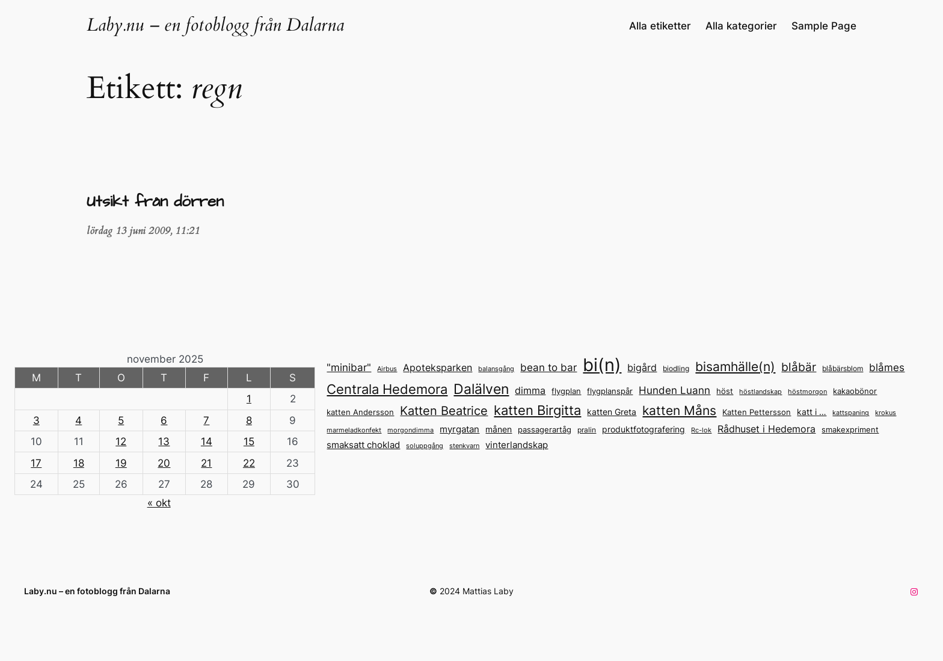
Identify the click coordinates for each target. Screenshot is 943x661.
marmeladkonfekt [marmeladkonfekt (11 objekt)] (354, 430)
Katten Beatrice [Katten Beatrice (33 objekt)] (444, 411)
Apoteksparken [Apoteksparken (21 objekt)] (437, 367)
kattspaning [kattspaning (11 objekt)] (850, 413)
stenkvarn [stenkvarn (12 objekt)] (464, 445)
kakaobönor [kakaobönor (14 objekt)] (855, 391)
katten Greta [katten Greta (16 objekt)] (611, 412)
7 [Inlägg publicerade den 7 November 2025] (206, 420)
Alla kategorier (741, 26)
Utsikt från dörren (155, 202)
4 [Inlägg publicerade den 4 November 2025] (78, 420)
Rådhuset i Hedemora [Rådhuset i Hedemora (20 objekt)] (766, 429)
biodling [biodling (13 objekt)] (676, 368)
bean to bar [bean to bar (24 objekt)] (548, 367)
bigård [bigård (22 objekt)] (642, 367)
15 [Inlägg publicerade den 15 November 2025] (249, 441)
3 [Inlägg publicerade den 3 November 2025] (36, 420)
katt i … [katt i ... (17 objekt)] (811, 412)
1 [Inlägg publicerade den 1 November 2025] (249, 399)
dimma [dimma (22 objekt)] (530, 390)
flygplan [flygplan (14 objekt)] (566, 391)
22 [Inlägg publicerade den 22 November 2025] (249, 463)
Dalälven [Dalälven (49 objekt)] (481, 389)
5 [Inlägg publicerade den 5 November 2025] (121, 420)
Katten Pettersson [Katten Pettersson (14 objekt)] (756, 412)
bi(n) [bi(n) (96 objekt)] (602, 364)
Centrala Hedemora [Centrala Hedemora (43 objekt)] (387, 389)
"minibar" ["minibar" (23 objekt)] (349, 367)
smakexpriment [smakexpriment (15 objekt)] (850, 429)
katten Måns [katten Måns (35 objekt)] (679, 410)
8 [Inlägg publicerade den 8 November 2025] (249, 420)
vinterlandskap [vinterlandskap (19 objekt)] (516, 444)
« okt (159, 503)
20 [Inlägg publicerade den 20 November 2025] (164, 463)
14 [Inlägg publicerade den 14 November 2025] (206, 441)
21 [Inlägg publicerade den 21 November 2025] (206, 463)
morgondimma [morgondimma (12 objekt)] (410, 430)
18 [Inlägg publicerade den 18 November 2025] (78, 463)
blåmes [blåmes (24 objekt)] (887, 367)
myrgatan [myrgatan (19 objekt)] (459, 429)
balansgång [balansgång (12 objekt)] (496, 368)
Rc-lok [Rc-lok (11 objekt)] (701, 430)
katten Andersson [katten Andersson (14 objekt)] (360, 412)
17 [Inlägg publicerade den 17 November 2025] (36, 463)
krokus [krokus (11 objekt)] (885, 413)
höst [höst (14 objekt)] (724, 391)
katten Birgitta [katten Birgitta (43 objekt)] (537, 410)
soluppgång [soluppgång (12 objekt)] (424, 445)
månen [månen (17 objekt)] (498, 429)
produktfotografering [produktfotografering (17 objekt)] (643, 429)
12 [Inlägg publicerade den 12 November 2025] (120, 441)
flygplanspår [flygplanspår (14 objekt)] (610, 391)
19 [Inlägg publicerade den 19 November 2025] (121, 463)
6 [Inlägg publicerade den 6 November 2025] (164, 420)
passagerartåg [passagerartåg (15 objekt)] (544, 429)
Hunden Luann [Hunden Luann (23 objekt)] (674, 390)
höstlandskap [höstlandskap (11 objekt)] (760, 392)
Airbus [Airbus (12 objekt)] (387, 368)
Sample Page (823, 26)
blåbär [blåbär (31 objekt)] (798, 367)
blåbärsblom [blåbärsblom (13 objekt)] (842, 368)
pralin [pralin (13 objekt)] (586, 429)
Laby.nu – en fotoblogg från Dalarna (215, 25)
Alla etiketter (660, 26)
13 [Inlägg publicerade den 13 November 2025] (164, 441)
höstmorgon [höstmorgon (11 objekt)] (807, 392)
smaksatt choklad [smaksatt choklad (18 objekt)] (363, 445)
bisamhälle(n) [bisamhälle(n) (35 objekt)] (735, 366)
